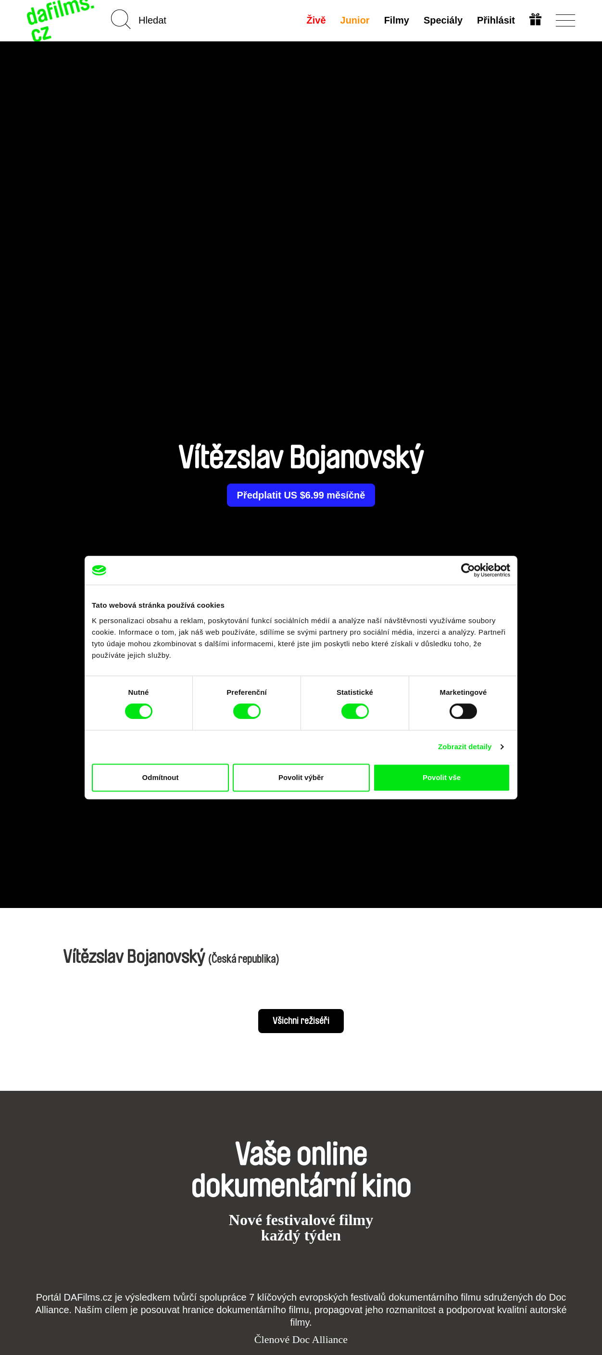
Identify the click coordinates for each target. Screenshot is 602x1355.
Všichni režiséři (301, 1021)
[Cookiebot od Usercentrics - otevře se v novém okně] (468, 570)
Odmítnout (160, 777)
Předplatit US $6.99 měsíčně (301, 495)
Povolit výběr (301, 777)
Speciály (443, 20)
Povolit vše (442, 777)
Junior (355, 20)
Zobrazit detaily (465, 746)
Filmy (396, 20)
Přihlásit (496, 20)
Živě (316, 20)
